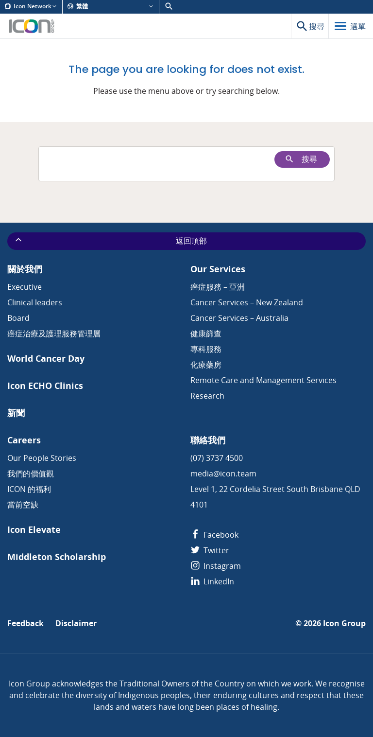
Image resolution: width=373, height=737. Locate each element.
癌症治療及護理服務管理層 (54, 333)
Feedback (25, 623)
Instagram (215, 566)
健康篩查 (205, 333)
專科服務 (205, 349)
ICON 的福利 (29, 489)
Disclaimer (76, 623)
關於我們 (24, 269)
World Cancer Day (46, 358)
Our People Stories (41, 458)
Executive (24, 286)
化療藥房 (205, 364)
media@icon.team (223, 473)
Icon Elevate (34, 530)
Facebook (214, 534)
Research (207, 395)
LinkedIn (212, 581)
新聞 (16, 413)
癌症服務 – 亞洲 (217, 286)
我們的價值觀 (30, 473)
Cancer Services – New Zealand (246, 302)
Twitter (209, 550)
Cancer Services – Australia (239, 318)
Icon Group (344, 623)
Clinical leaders (34, 302)
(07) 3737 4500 (216, 458)
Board (18, 318)
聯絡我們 (207, 440)
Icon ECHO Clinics (45, 386)
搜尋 (301, 159)
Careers (24, 440)
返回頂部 (110, 240)
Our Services (217, 269)
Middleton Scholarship (56, 557)
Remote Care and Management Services (263, 380)
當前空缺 (22, 504)
